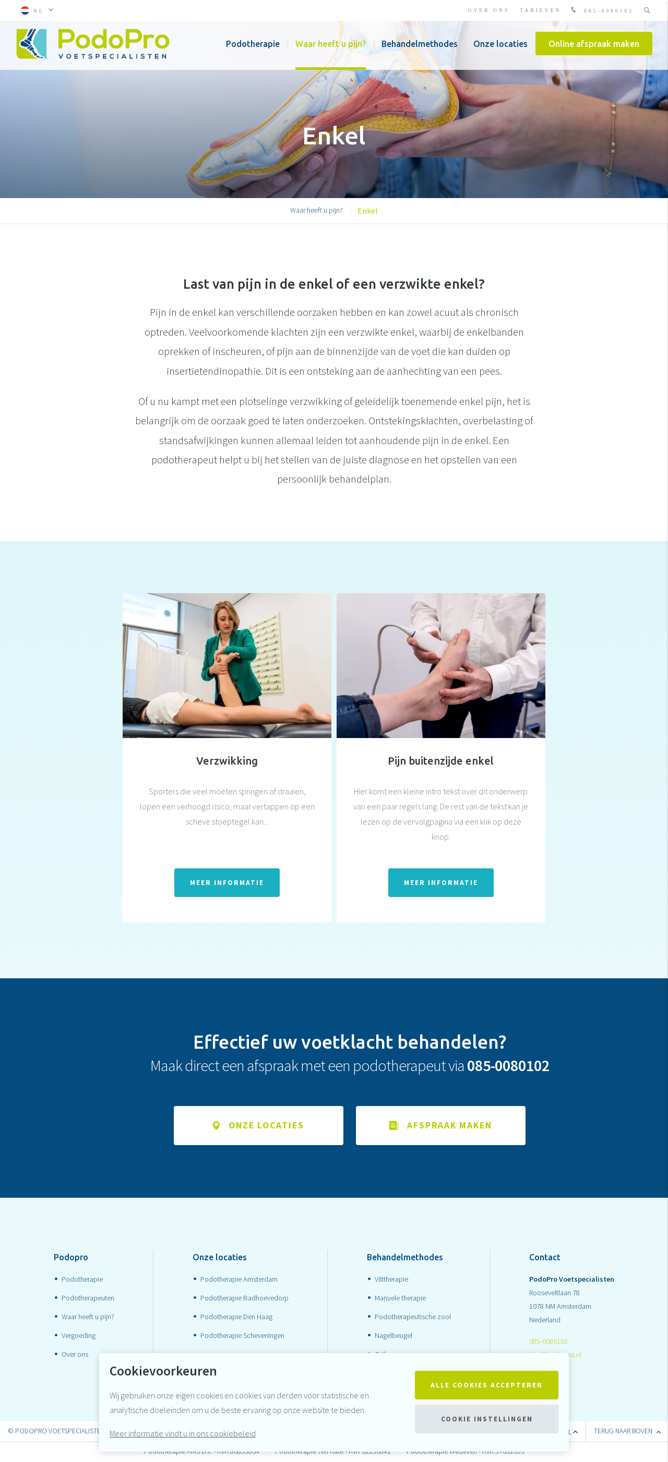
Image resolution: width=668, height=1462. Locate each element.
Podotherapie (253, 47)
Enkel (367, 210)
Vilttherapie (391, 1279)
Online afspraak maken (593, 47)
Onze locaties (500, 47)
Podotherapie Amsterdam (239, 1279)
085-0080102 (601, 10)
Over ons (489, 10)
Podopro (71, 1257)
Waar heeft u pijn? (330, 47)
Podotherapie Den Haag (236, 1317)
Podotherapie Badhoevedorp (244, 1298)
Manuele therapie (400, 1298)
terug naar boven (627, 1432)
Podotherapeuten (88, 1298)
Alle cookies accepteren (487, 1385)
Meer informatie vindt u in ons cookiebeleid (183, 1433)
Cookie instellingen (487, 1419)
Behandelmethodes (419, 47)
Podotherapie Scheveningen (242, 1336)
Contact (544, 1257)
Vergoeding (79, 1336)
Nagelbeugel (393, 1336)
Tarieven (540, 10)
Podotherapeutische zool (413, 1317)
